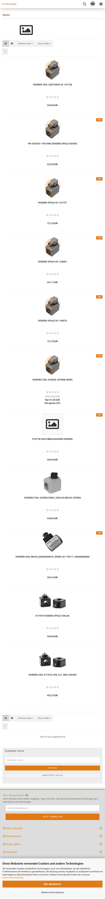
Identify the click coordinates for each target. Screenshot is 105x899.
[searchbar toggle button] (84, 4)
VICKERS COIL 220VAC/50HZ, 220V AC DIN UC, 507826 (52, 497)
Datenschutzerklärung (12, 877)
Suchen (52, 768)
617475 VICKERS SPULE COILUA (52, 615)
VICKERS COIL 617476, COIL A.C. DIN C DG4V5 (52, 674)
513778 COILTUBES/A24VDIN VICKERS (52, 439)
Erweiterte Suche (52, 775)
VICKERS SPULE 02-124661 (52, 261)
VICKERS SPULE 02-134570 (52, 320)
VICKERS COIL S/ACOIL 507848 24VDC (52, 379)
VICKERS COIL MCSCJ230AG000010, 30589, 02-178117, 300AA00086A (52, 556)
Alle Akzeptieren (52, 884)
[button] (5, 43)
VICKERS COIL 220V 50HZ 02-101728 (52, 84)
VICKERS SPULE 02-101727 (52, 202)
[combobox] (25, 43)
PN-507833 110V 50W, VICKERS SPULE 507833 (52, 143)
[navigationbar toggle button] (101, 4)
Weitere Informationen (52, 892)
